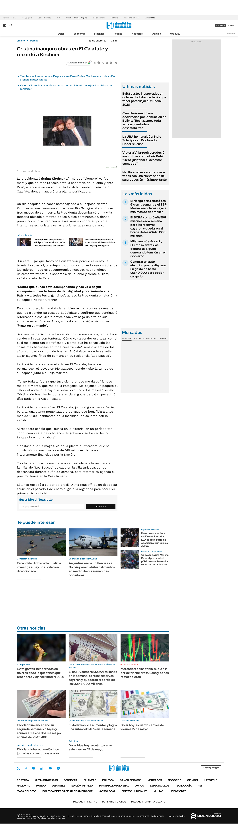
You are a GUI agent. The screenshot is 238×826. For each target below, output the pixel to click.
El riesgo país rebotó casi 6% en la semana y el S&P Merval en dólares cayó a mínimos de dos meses (148, 206)
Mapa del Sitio (26, 791)
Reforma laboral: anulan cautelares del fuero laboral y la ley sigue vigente (101, 242)
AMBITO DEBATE (148, 801)
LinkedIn (41, 768)
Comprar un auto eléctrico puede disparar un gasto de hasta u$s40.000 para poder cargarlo (148, 269)
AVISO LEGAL (107, 791)
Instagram (33, 768)
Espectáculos (159, 785)
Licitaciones (178, 791)
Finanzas (99, 33)
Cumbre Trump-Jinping (76, 18)
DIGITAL (85, 801)
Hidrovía (114, 18)
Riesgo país (27, 18)
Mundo (41, 785)
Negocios (137, 33)
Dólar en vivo (99, 18)
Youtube (50, 768)
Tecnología (183, 785)
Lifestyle (210, 780)
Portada (23, 780)
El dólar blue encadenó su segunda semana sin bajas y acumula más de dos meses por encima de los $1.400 (39, 731)
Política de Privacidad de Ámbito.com (67, 791)
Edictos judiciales (134, 791)
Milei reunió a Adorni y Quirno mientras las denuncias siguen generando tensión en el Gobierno (148, 248)
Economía (79, 33)
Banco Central (44, 18)
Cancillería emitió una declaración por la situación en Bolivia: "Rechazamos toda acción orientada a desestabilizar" (144, 120)
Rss (200, 785)
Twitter (18, 768)
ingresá (231, 25)
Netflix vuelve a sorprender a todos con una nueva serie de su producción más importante (144, 176)
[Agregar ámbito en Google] (79, 62)
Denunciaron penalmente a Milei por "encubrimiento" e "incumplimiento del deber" (49, 242)
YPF (58, 18)
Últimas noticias (46, 780)
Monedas (126, 338)
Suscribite (101, 506)
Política (118, 33)
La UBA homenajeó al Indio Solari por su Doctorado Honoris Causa (141, 140)
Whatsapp (58, 768)
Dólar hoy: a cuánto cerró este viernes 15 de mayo (142, 727)
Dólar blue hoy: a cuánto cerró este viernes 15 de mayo (90, 747)
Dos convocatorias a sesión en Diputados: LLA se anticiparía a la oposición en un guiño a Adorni (154, 540)
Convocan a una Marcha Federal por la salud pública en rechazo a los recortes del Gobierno (155, 559)
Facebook (26, 768)
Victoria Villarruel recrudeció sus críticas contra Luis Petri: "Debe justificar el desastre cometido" (143, 158)
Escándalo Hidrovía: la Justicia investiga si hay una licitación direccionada (39, 567)
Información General (114, 785)
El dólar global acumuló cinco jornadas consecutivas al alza (38, 751)
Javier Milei (150, 18)
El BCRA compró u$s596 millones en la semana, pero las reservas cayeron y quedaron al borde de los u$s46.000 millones (148, 226)
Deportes (58, 785)
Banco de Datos (130, 780)
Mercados (155, 780)
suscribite (220, 25)
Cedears (163, 338)
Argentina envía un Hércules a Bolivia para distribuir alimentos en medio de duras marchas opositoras (92, 569)
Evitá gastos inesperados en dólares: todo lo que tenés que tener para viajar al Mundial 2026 (144, 99)
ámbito (21, 40)
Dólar (61, 33)
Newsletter (231, 33)
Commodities (150, 338)
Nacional (23, 785)
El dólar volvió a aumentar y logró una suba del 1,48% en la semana (93, 727)
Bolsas (137, 338)
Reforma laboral (131, 18)
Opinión (156, 33)
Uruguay (175, 33)
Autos (139, 785)
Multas (158, 791)
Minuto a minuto (131, 664)
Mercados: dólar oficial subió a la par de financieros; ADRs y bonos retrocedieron (145, 673)
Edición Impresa (82, 785)
